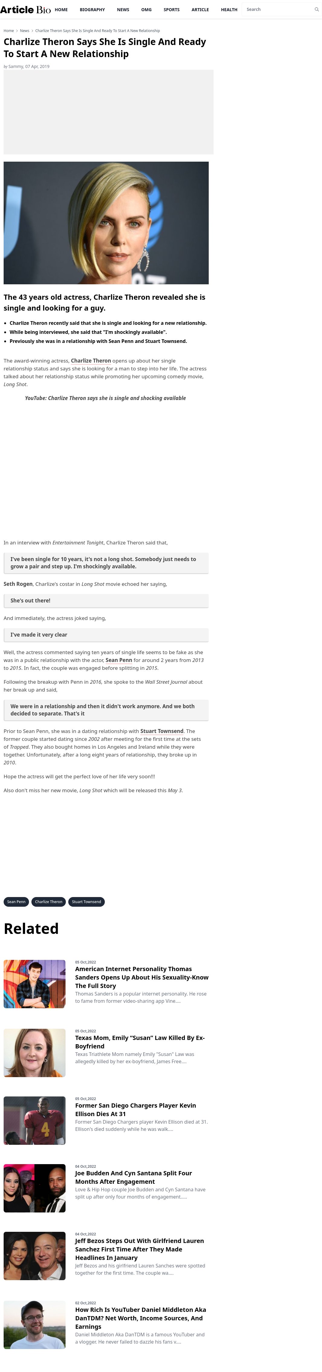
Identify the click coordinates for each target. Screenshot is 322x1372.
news (24, 30)
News (123, 9)
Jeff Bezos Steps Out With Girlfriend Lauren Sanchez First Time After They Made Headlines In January (139, 1249)
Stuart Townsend (86, 901)
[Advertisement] (109, 112)
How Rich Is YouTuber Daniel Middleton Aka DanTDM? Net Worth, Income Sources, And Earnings (140, 1318)
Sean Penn (16, 901)
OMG (146, 9)
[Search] (277, 9)
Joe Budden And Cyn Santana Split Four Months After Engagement (133, 1177)
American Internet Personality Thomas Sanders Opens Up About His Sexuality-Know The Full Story (142, 977)
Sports (171, 9)
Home (61, 9)
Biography (92, 9)
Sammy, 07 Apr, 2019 (27, 66)
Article (200, 9)
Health (229, 9)
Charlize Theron (48, 901)
